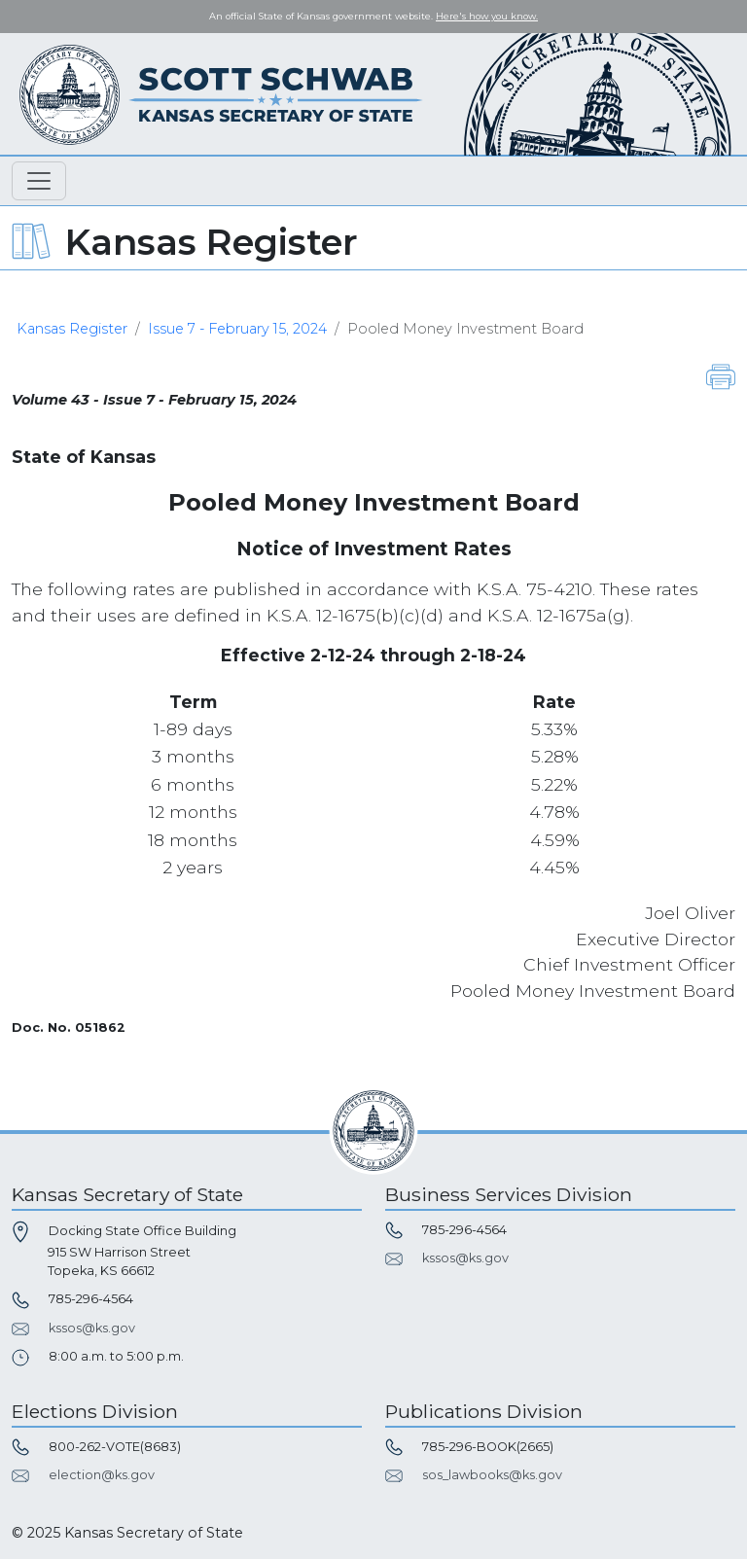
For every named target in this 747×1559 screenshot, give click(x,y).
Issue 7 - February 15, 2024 (237, 328)
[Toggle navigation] (39, 180)
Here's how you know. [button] (487, 16)
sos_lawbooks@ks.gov (492, 1475)
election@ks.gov (102, 1475)
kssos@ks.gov (92, 1328)
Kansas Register (72, 328)
